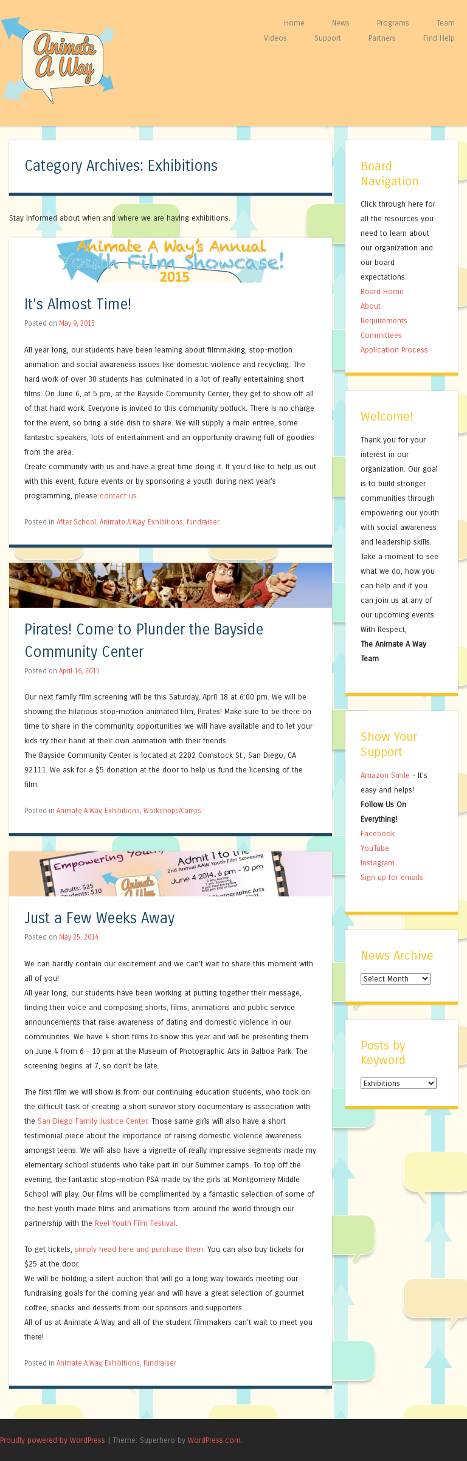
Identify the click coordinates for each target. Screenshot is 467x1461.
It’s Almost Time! (77, 305)
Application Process (394, 349)
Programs (393, 22)
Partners (382, 38)
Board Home (382, 291)
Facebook (378, 833)
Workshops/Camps (172, 810)
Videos (275, 38)
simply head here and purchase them (139, 1249)
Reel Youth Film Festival (135, 1223)
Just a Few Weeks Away (99, 918)
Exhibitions (165, 522)
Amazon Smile (385, 775)
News (341, 22)
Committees (381, 335)
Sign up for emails (392, 877)
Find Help (439, 38)
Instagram (378, 862)
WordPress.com (214, 1440)
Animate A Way (122, 522)
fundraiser (203, 522)
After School (76, 522)
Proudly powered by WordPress (52, 1440)
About (371, 306)
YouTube (375, 848)
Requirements (384, 320)
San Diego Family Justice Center (92, 1121)
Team (446, 22)
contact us (118, 495)
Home (294, 22)
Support (327, 38)
